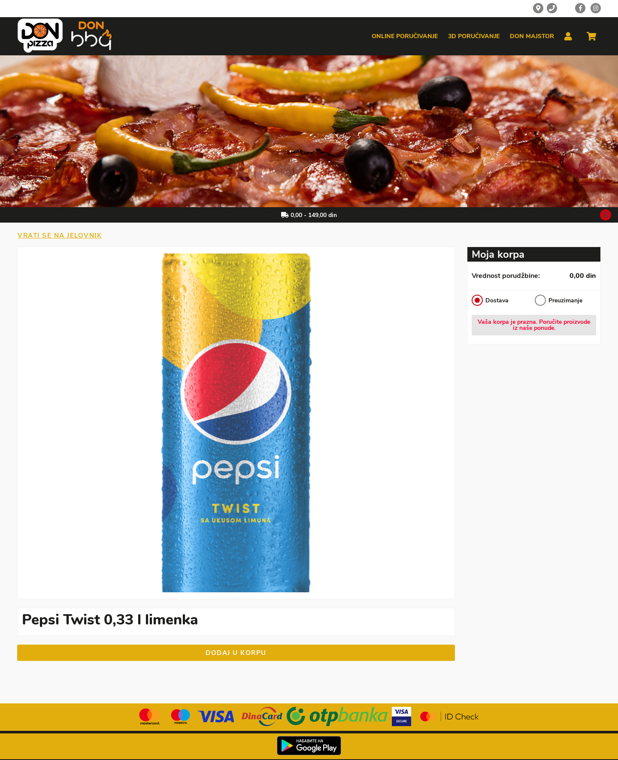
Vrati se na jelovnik (60, 235)
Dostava (490, 300)
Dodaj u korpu (236, 652)
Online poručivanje (405, 36)
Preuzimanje (558, 300)
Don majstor (532, 36)
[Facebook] (580, 8)
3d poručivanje (474, 36)
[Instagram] (596, 8)
